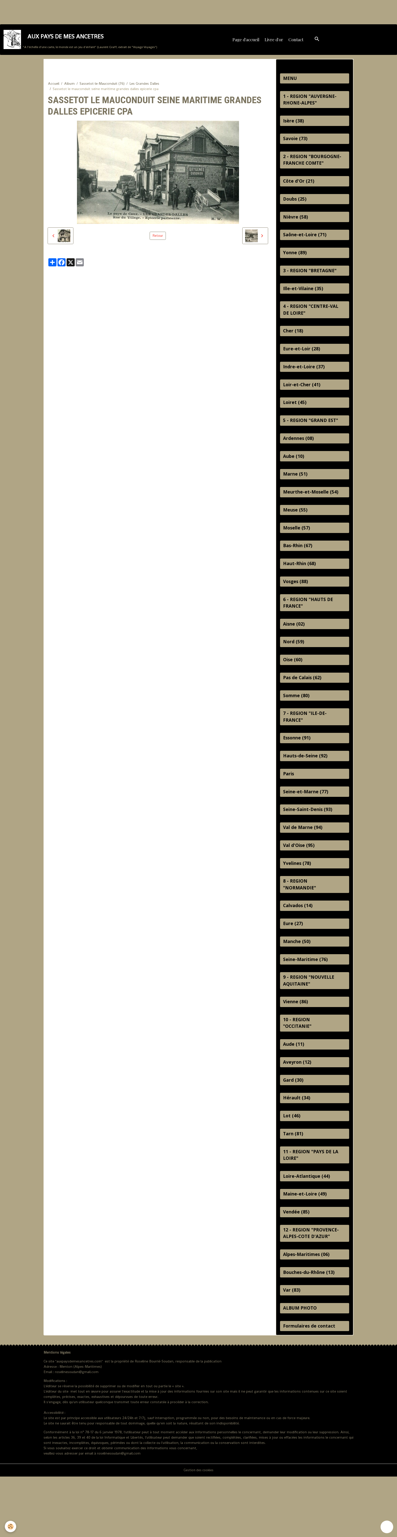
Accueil (53, 88)
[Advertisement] (92, 11)
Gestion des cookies (198, 1530)
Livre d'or (274, 42)
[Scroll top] (387, 1527)
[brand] (81, 42)
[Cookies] (10, 1526)
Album (69, 88)
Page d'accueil (246, 42)
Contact (296, 42)
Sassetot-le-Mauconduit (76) (102, 88)
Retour (157, 240)
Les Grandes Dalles (144, 88)
